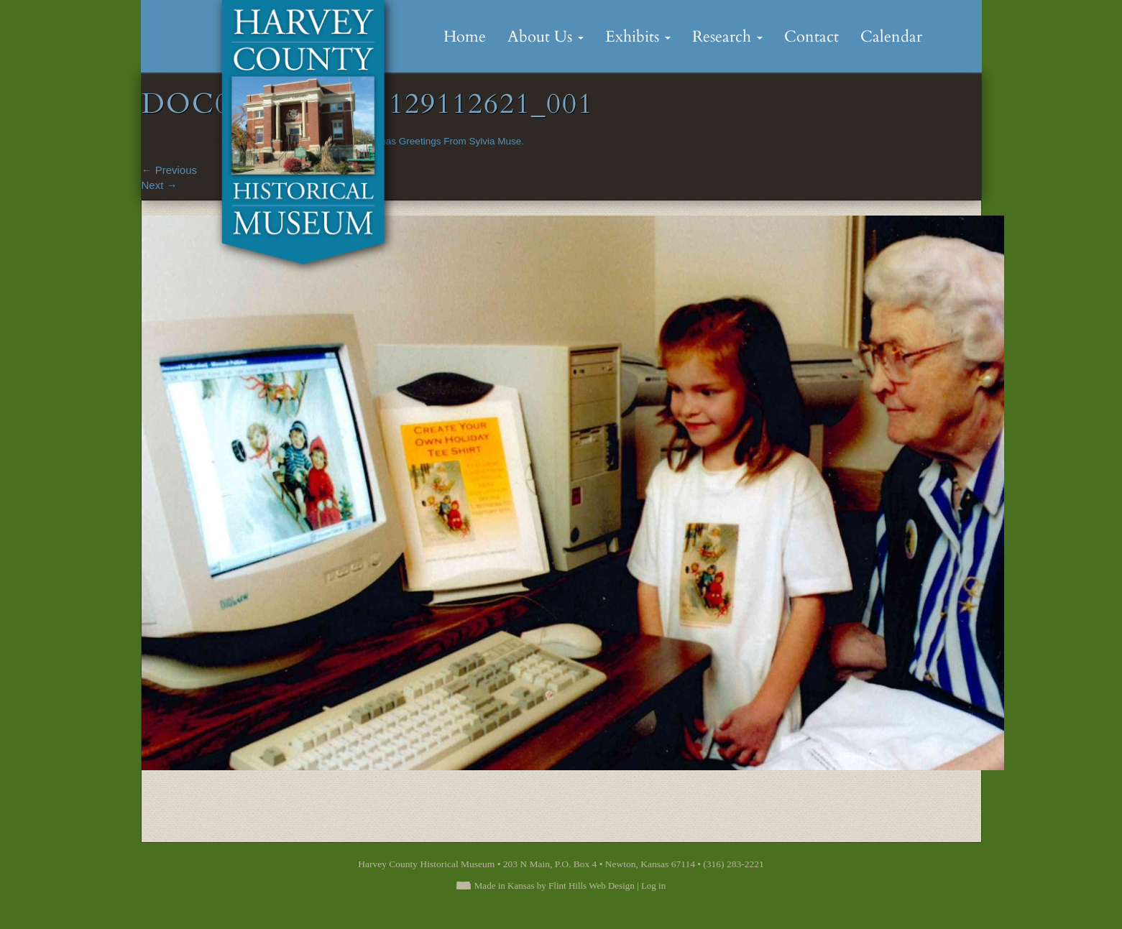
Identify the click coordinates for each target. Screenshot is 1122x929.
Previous (170, 170)
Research (727, 36)
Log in (653, 885)
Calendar (891, 36)
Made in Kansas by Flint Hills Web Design (554, 885)
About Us (545, 36)
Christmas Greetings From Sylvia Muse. (438, 141)
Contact (811, 36)
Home (464, 36)
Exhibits (638, 36)
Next (160, 185)
